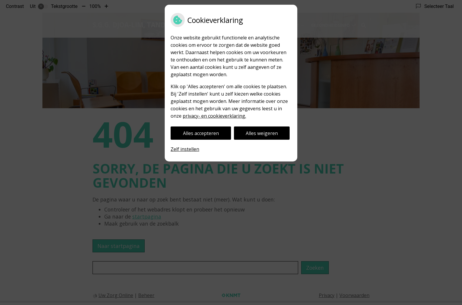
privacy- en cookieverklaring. (214, 116)
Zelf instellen (185, 149)
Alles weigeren (262, 133)
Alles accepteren (201, 133)
